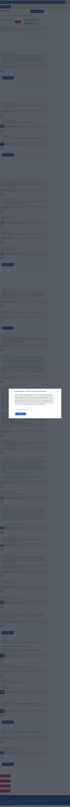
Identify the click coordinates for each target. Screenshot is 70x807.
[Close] (58, 391)
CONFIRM (21, 413)
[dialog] (35, 403)
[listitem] (35, 409)
